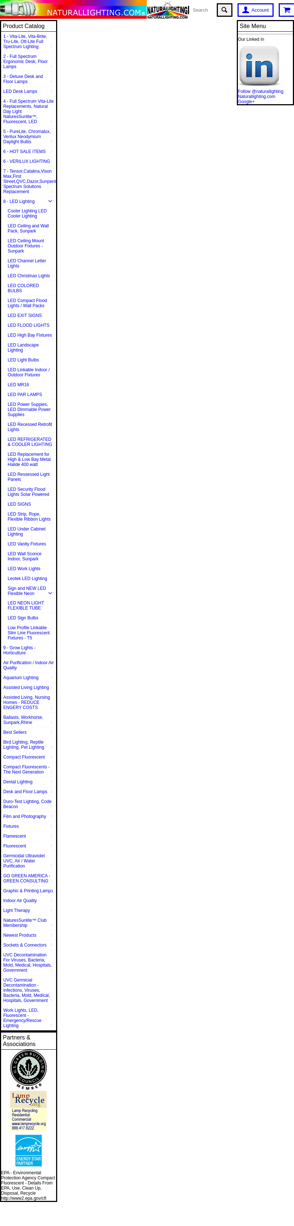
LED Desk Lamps (20, 91)
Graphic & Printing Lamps (28, 890)
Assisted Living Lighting (26, 687)
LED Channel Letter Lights (27, 263)
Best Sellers (15, 732)
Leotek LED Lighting (27, 578)
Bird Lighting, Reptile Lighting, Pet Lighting (23, 745)
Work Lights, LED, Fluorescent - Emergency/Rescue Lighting (22, 1018)
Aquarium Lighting (21, 677)
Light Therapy (16, 910)
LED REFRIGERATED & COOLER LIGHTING (30, 442)
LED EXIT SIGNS (25, 315)
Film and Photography (24, 816)
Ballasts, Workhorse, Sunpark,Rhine (23, 720)
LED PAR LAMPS (25, 394)
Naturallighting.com (256, 96)
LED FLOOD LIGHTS (29, 325)
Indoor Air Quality (20, 900)
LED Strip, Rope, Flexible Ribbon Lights (29, 517)
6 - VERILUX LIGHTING (26, 161)
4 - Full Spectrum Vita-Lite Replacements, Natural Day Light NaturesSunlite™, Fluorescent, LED (28, 111)
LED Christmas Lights (29, 275)
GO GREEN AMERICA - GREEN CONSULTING (26, 878)
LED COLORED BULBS (23, 288)
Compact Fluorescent (24, 757)
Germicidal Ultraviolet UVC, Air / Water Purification (24, 861)
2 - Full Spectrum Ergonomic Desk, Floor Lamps (25, 61)
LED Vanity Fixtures (27, 544)
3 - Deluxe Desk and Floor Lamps (23, 79)
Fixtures (11, 826)
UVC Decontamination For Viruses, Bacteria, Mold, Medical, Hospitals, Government (27, 962)
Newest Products (19, 935)
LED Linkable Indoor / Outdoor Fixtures (29, 372)
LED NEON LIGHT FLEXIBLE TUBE (26, 605)
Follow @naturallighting (260, 91)
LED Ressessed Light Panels (29, 477)
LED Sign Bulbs (23, 617)
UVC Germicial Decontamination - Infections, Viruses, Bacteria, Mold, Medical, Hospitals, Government (26, 990)
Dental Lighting (17, 781)
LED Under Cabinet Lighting (27, 531)
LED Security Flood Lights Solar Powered (28, 492)
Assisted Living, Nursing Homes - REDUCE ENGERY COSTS (26, 702)
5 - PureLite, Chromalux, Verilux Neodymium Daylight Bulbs (27, 136)
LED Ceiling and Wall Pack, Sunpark (28, 228)
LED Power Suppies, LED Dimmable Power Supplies (29, 409)
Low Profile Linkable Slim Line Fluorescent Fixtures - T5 (29, 633)
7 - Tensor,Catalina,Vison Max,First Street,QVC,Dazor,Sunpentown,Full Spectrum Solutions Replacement (29, 181)
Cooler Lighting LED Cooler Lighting (27, 213)
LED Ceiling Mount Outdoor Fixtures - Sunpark (26, 246)
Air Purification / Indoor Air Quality (28, 665)
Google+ (246, 101)
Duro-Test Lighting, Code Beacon (27, 804)
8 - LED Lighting (19, 201)
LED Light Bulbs (23, 360)
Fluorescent (14, 846)
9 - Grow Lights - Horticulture (19, 650)
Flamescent (14, 836)
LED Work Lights (24, 568)
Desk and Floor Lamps (25, 791)
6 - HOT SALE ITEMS (24, 151)
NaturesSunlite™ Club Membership (25, 923)
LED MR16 (18, 384)
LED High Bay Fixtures (30, 335)
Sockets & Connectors (25, 945)
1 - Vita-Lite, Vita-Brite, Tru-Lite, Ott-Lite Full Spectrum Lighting (25, 41)
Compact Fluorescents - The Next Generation (26, 769)
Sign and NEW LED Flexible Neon (27, 591)
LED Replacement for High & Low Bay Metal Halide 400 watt (29, 459)
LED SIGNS (19, 504)
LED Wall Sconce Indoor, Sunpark (25, 556)
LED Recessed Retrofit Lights (30, 427)
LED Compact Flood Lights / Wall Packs (27, 303)
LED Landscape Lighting (23, 347)
